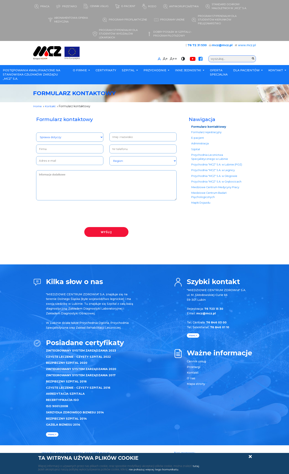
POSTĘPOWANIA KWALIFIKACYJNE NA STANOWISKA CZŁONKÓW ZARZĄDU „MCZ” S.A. (31, 76)
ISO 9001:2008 (57, 408)
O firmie (80, 71)
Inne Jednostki (188, 71)
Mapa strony (196, 386)
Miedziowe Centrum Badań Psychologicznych (209, 199)
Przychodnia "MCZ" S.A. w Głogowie (214, 179)
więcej (52, 436)
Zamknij (250, 456)
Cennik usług (196, 364)
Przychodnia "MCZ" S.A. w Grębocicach (216, 185)
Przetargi (193, 369)
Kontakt (276, 71)
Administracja (200, 145)
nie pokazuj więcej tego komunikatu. (155, 469)
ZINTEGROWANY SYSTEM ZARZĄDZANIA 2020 (81, 371)
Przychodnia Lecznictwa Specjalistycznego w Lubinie (209, 159)
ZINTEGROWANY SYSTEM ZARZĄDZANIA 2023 (81, 353)
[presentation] (66, 214)
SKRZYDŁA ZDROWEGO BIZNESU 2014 (75, 414)
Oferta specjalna (219, 74)
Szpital (128, 71)
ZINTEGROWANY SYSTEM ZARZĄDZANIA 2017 (81, 377)
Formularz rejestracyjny (206, 133)
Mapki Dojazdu (201, 207)
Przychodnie (155, 71)
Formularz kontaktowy (208, 128)
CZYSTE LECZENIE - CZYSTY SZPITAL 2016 (78, 390)
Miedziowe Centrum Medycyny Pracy (215, 191)
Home (37, 107)
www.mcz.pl (247, 46)
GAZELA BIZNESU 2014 (63, 427)
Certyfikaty (106, 71)
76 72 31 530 (200, 46)
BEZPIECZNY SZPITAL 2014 (66, 421)
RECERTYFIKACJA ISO (62, 402)
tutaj (196, 466)
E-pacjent (197, 139)
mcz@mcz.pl (223, 46)
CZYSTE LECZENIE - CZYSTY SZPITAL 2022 (78, 359)
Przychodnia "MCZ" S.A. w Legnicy (213, 173)
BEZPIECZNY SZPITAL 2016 (66, 383)
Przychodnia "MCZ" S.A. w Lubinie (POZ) (216, 167)
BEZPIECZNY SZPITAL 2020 (66, 365)
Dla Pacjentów (247, 71)
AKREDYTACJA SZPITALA (65, 396)
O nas (191, 380)
